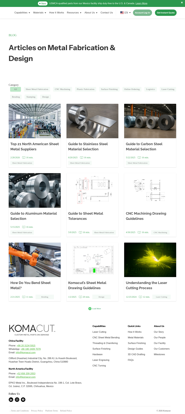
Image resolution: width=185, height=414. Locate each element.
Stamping (30, 97)
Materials (38, 12)
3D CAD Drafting (136, 354)
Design (45, 97)
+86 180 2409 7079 (31, 349)
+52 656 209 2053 (26, 373)
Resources (73, 12)
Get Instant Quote (166, 12)
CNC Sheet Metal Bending (106, 337)
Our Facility (160, 343)
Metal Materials (135, 337)
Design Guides (135, 349)
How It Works (56, 12)
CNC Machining (62, 89)
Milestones (159, 354)
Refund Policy (66, 411)
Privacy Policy (37, 411)
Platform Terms (51, 411)
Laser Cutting (168, 89)
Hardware (97, 354)
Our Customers (162, 349)
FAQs (131, 360)
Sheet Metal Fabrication (37, 89)
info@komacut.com (26, 352)
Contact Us (107, 12)
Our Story (159, 332)
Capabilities (20, 12)
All (15, 89)
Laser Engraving (100, 360)
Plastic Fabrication (86, 89)
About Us (90, 12)
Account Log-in (142, 12)
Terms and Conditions (20, 411)
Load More (96, 308)
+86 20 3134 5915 (26, 345)
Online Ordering (132, 89)
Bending (16, 97)
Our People (160, 337)
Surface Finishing (109, 89)
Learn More (141, 3)
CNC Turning (99, 365)
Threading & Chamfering (105, 343)
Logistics (150, 89)
